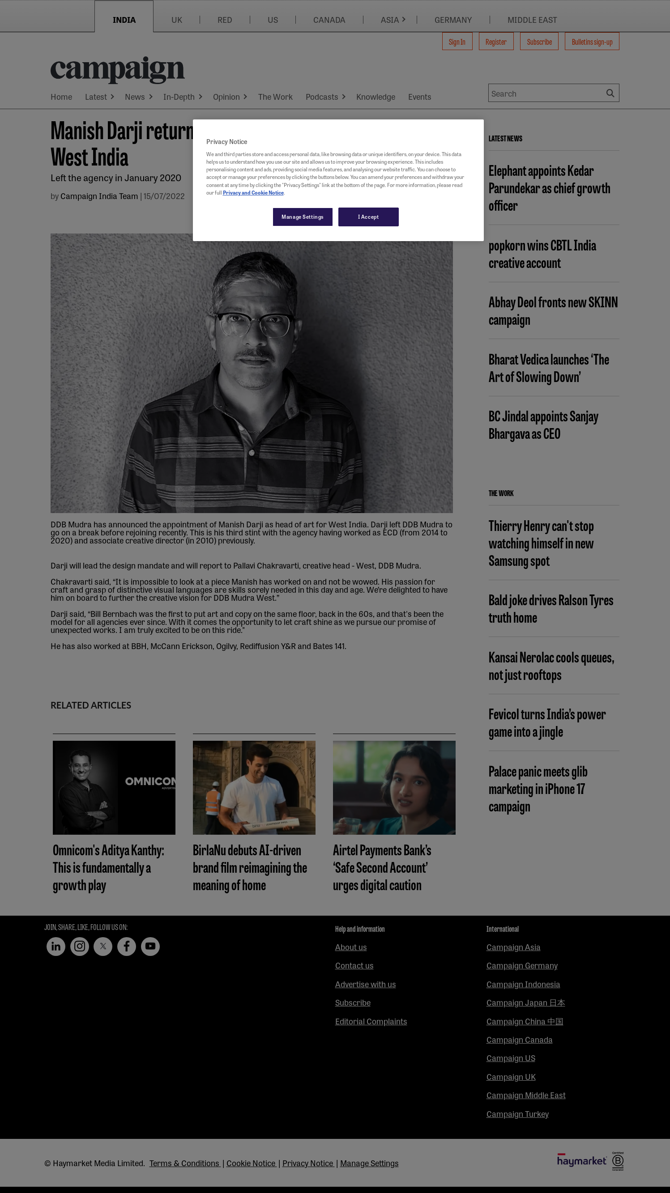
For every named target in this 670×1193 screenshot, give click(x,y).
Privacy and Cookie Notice (253, 192)
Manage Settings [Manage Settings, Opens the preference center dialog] (303, 216)
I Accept (368, 216)
